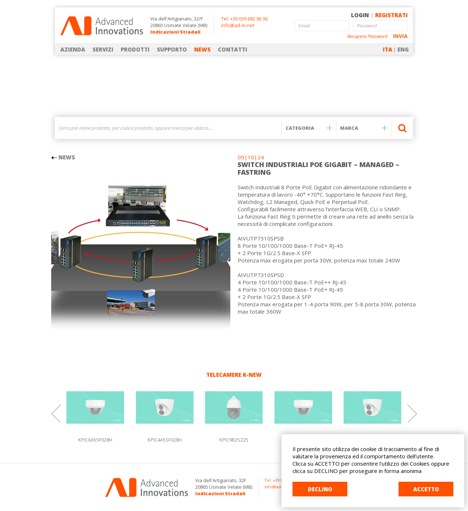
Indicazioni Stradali (175, 32)
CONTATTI (232, 49)
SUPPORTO (172, 49)
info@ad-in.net (237, 25)
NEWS (202, 49)
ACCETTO (426, 489)
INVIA (400, 36)
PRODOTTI (135, 49)
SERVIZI (103, 49)
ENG (403, 49)
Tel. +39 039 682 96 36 (244, 18)
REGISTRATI (391, 15)
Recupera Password (367, 36)
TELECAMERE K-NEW (234, 374)
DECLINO (320, 489)
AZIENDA (72, 49)
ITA (387, 49)
